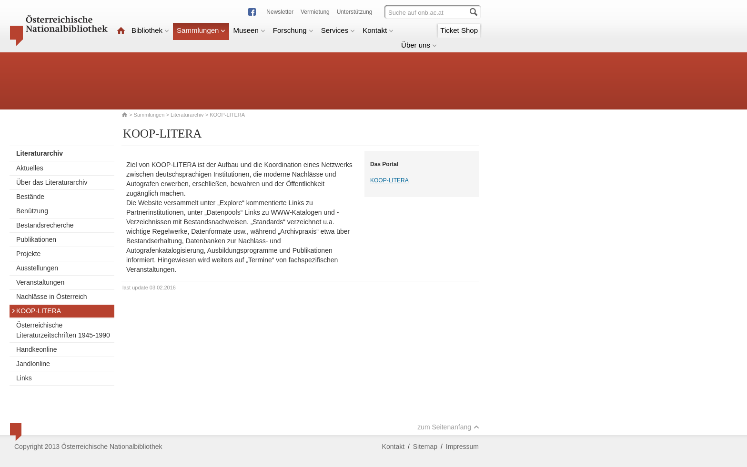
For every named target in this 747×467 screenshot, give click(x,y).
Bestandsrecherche (45, 225)
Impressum (462, 446)
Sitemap (425, 446)
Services (338, 30)
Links (24, 378)
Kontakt (378, 30)
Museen (249, 30)
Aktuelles (29, 168)
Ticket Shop (459, 30)
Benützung (32, 211)
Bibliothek (150, 30)
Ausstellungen (37, 268)
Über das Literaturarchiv (51, 182)
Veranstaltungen (40, 282)
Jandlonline (33, 364)
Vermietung (315, 12)
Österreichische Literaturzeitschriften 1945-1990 (63, 330)
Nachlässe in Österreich (51, 296)
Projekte (28, 254)
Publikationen (36, 239)
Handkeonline (36, 349)
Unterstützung (355, 12)
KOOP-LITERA (36, 311)
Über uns (419, 45)
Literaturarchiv (188, 115)
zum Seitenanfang (448, 427)
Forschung (293, 30)
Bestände (30, 196)
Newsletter (279, 12)
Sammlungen (201, 30)
